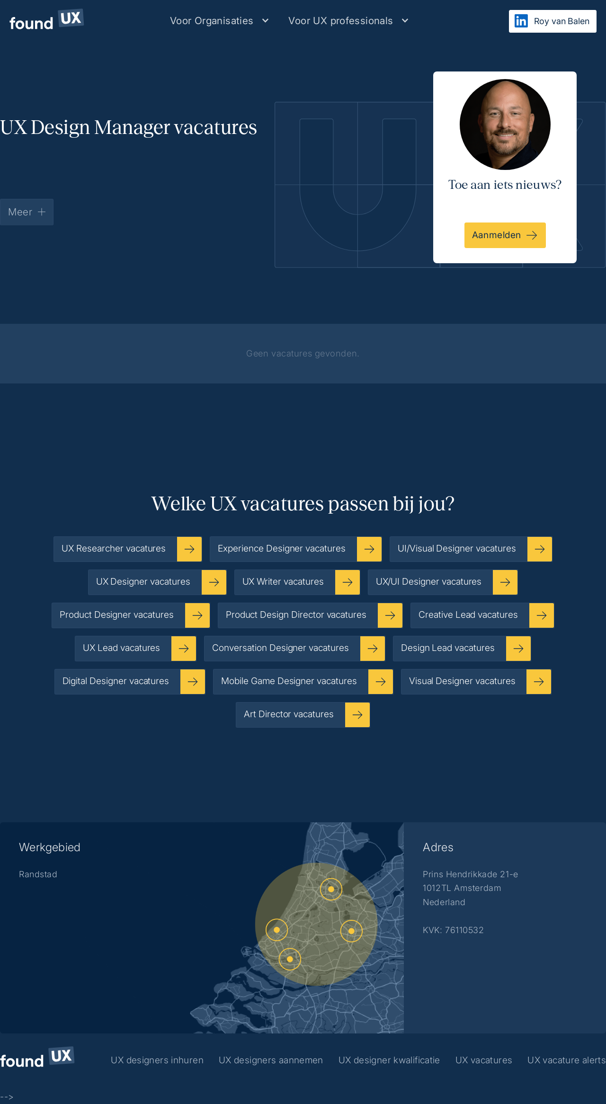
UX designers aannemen (271, 1060)
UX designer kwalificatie (389, 1060)
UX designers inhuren (157, 1060)
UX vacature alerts (566, 1060)
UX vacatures (484, 1060)
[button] (219, 20)
